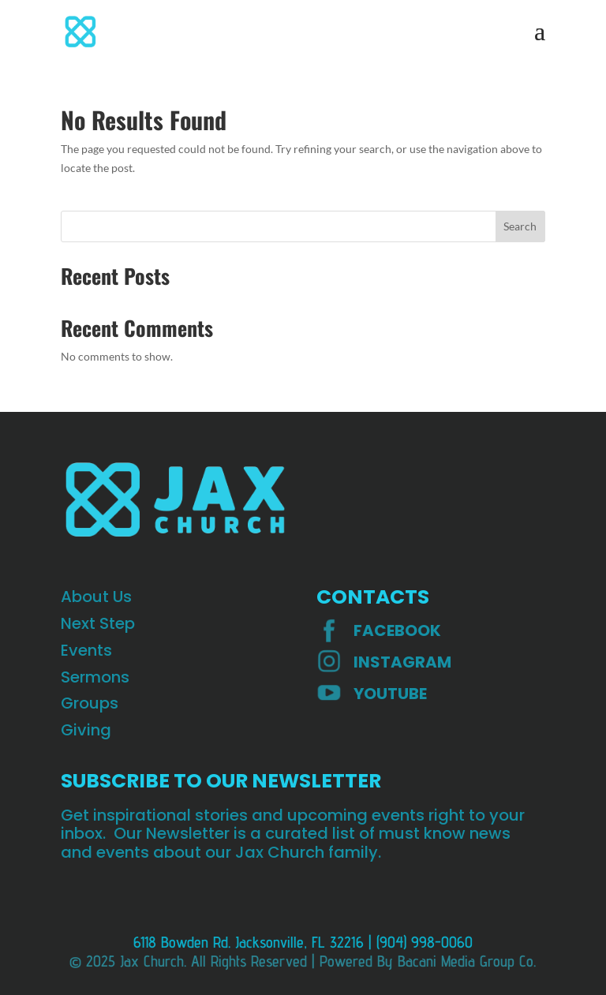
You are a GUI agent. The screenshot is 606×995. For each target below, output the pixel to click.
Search (520, 226)
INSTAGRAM (402, 662)
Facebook (397, 630)
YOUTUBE (390, 694)
